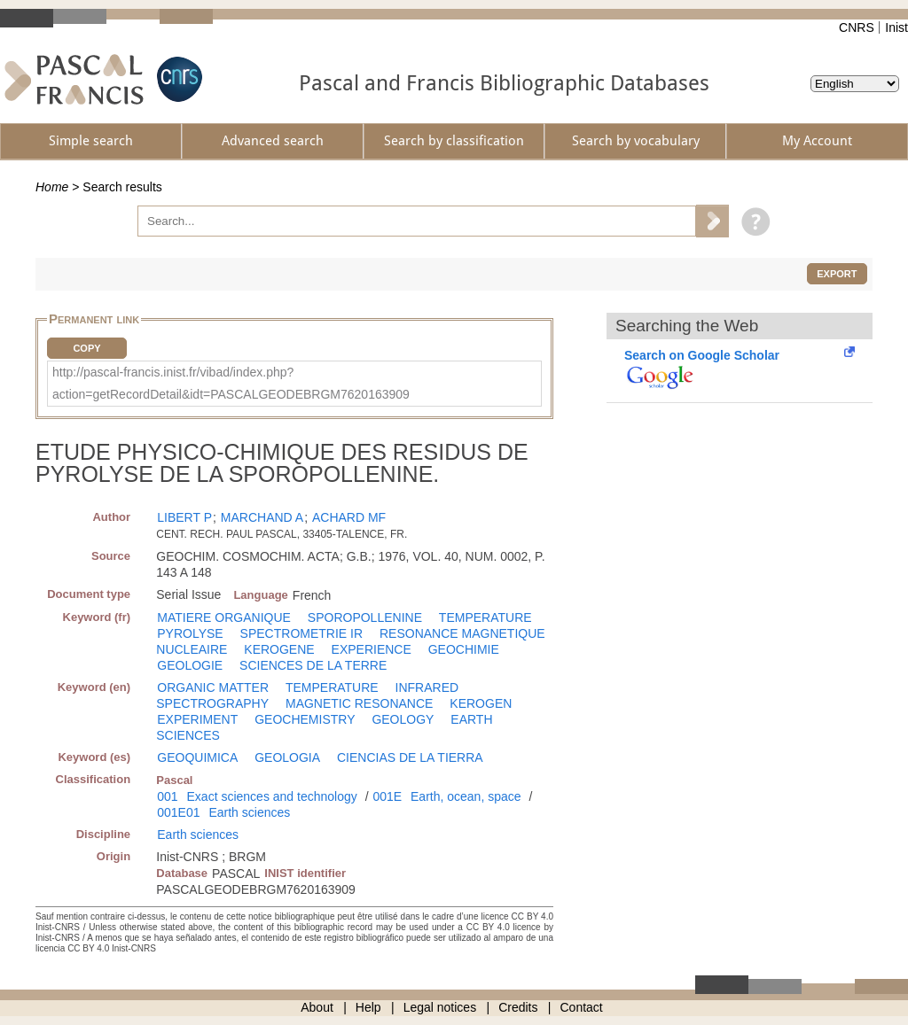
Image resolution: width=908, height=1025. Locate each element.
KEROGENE (279, 649)
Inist (896, 27)
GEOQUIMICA (197, 757)
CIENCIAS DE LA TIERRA (410, 757)
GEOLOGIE (190, 665)
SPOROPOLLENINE (365, 617)
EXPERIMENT (197, 719)
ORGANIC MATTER (213, 687)
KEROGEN (481, 703)
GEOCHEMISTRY (304, 719)
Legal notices (440, 1007)
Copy (86, 348)
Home (51, 187)
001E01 (178, 812)
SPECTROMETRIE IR (301, 633)
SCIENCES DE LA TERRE (313, 665)
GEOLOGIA (287, 757)
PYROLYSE (190, 633)
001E (387, 796)
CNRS (856, 27)
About (317, 1007)
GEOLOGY (403, 719)
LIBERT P (184, 517)
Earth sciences (249, 812)
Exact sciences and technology (272, 796)
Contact (581, 1007)
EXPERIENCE (371, 649)
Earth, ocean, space (466, 796)
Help (368, 1007)
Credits (517, 1007)
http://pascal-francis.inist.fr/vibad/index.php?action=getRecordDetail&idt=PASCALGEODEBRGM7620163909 (231, 383)
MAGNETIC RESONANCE (359, 703)
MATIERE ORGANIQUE (224, 617)
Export (837, 273)
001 (167, 796)
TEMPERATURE (485, 617)
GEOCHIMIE (463, 649)
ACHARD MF (349, 517)
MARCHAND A (262, 517)
